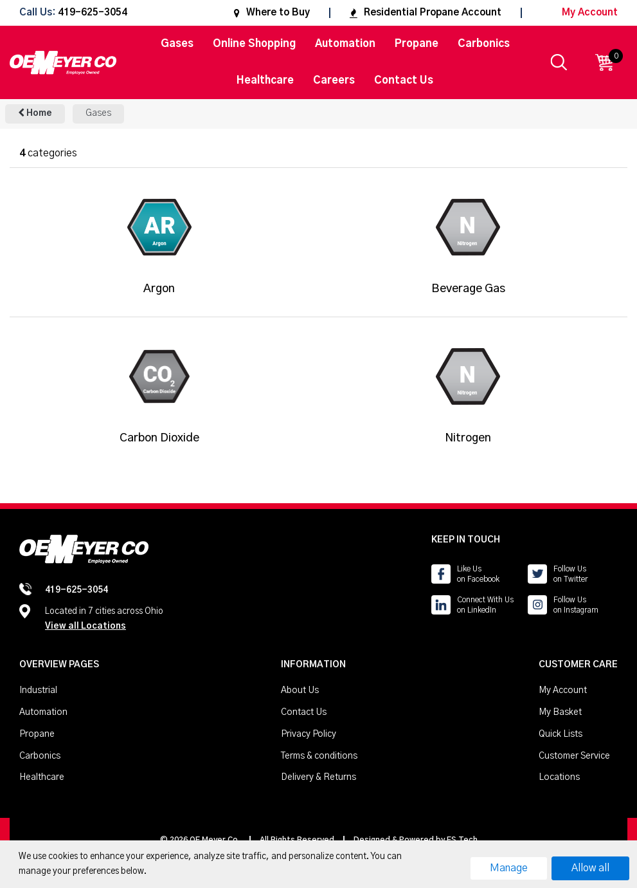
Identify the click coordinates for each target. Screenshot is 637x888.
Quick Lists (560, 734)
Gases (177, 44)
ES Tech (462, 840)
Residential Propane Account (425, 12)
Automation (345, 44)
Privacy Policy (308, 734)
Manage (509, 868)
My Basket (560, 712)
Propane (416, 44)
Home (35, 113)
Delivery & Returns (318, 777)
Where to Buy (272, 12)
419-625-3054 (92, 13)
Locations (559, 777)
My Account (579, 12)
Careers (334, 80)
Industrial (38, 690)
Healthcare (265, 80)
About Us (300, 690)
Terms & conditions (319, 756)
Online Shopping (254, 44)
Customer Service (574, 756)
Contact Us (403, 80)
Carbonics (484, 44)
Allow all (590, 868)
